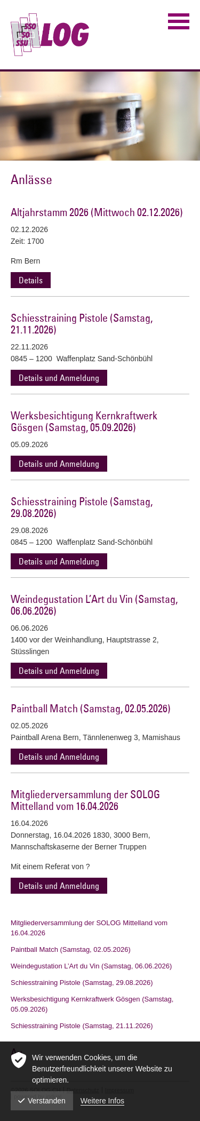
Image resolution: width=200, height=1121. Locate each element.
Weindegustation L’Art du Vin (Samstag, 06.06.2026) (94, 604)
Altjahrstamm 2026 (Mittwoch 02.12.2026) (97, 212)
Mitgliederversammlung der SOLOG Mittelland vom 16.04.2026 (85, 800)
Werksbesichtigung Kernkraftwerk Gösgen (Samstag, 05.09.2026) (84, 421)
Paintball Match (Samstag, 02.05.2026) (91, 708)
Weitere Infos (102, 1100)
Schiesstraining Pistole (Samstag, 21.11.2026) (82, 323)
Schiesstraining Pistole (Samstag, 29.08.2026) (82, 507)
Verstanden (42, 1100)
